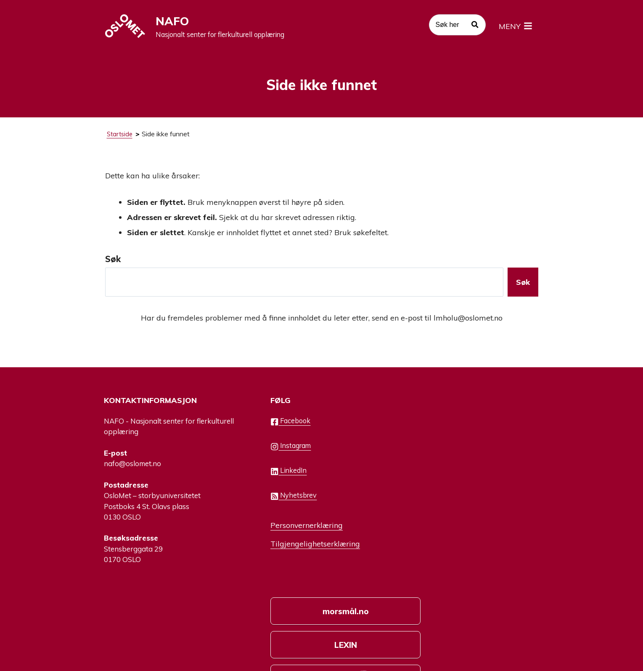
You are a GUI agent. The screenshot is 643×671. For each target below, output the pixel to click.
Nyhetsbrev (277, 501)
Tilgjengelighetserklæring (299, 549)
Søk (113, 261)
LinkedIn (271, 476)
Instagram (274, 451)
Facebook (274, 427)
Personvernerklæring (290, 530)
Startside (121, 136)
